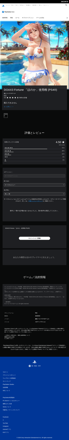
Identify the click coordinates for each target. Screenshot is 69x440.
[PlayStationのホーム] (3, 5)
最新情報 (34, 5)
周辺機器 (28, 5)
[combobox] (34, 174)
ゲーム (7, 5)
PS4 (16, 5)
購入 (40, 5)
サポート (45, 5)
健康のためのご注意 (9, 335)
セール (17, 16)
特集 (11, 16)
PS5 (12, 5)
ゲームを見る (40, 16)
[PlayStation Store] (8, 10)
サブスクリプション (28, 16)
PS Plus (21, 5)
